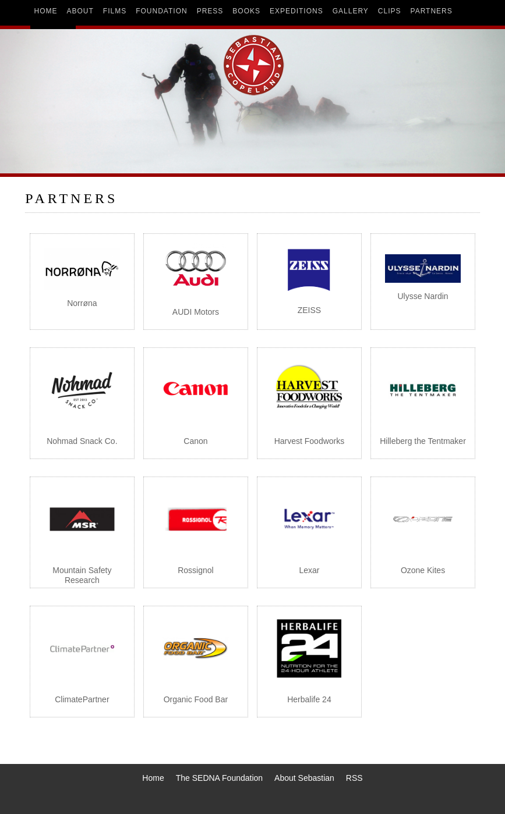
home (46, 11)
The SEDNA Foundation (219, 778)
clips (389, 11)
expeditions (296, 11)
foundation (161, 11)
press (210, 11)
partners (432, 11)
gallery (351, 11)
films (114, 11)
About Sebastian (304, 778)
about (80, 11)
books (246, 11)
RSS (354, 778)
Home (153, 778)
